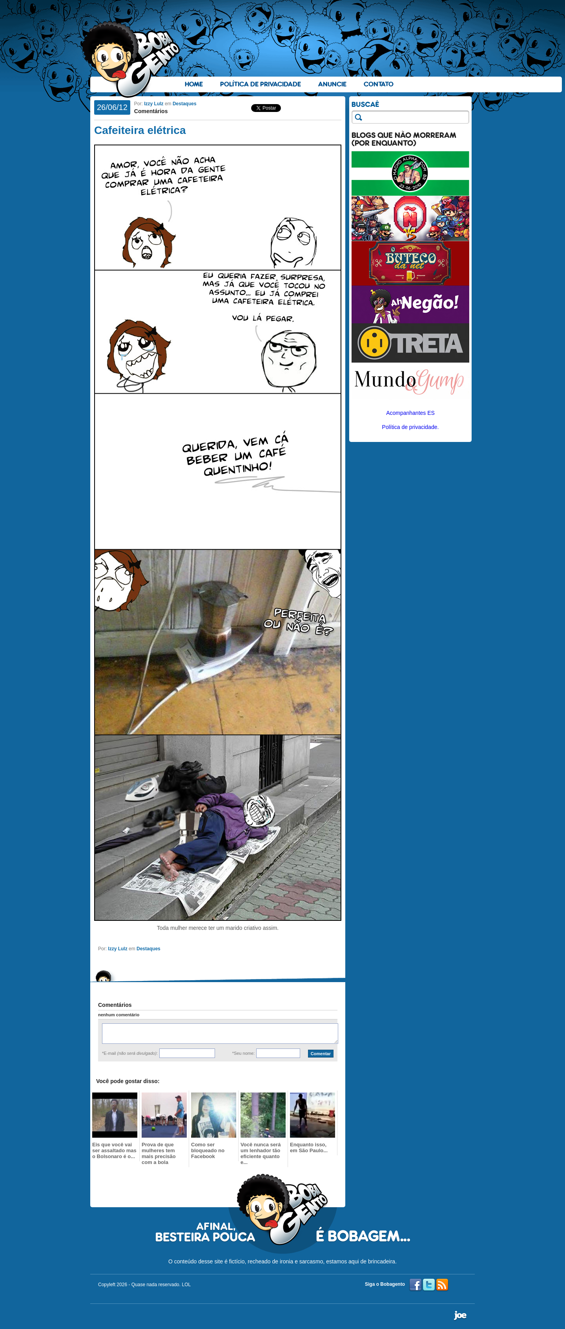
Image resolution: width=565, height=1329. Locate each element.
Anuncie (332, 84)
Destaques (185, 103)
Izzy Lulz (153, 103)
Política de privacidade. (410, 427)
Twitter (429, 1285)
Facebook (415, 1285)
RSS (442, 1285)
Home (194, 84)
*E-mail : (130, 1053)
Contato (379, 84)
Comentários (151, 111)
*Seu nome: (243, 1053)
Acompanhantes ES (410, 413)
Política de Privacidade (260, 84)
